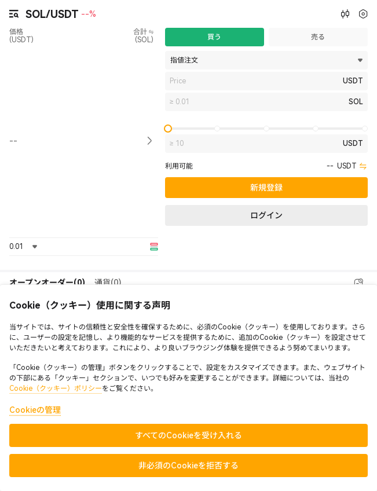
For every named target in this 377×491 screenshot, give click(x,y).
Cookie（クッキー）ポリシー (55, 388)
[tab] (47, 283)
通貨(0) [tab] (107, 282)
